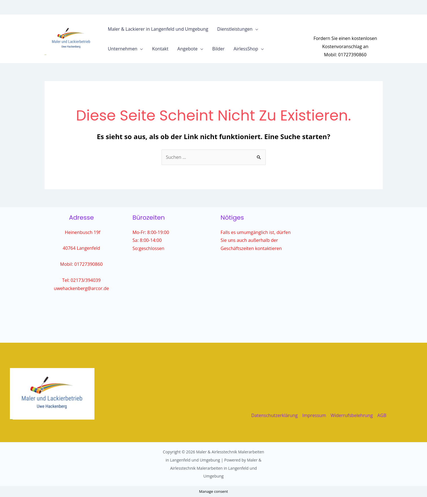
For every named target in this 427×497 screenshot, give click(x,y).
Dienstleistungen (235, 29)
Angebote (187, 49)
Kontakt (160, 49)
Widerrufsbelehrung (352, 415)
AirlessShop (246, 49)
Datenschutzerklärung (274, 415)
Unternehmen (123, 49)
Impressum (314, 415)
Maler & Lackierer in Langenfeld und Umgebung (158, 29)
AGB (381, 415)
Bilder (218, 49)
